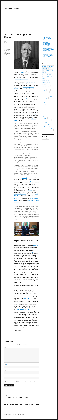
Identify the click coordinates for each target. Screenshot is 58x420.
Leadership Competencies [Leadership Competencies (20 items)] (47, 100)
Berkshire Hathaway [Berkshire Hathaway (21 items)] (46, 68)
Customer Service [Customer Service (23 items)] (46, 86)
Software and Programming (48, 55)
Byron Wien (16, 198)
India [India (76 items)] (43, 96)
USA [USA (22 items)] (43, 128)
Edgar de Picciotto (18, 71)
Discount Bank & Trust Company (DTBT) (25, 181)
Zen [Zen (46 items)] (51, 130)
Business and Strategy (47, 38)
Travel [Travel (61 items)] (43, 126)
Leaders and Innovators (47, 47)
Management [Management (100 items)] (45, 102)
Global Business (45, 42)
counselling (16, 268)
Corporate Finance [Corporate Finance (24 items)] (46, 82)
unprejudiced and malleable (22, 309)
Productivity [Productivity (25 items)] (45, 112)
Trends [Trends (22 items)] (49, 126)
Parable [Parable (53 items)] (44, 108)
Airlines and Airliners (46, 37)
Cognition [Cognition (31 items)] (44, 78)
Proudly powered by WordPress (18, 414)
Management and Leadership (48, 49)
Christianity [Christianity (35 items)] (49, 76)
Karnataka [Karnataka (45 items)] (49, 96)
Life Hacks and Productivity (48, 48)
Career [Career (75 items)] (44, 72)
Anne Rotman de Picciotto (20, 193)
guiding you (35, 245)
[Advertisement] (29, 25)
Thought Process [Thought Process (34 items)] (46, 124)
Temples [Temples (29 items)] (44, 122)
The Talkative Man (11, 9)
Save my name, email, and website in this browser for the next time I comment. (20, 381)
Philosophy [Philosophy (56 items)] (45, 110)
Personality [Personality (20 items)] (50, 108)
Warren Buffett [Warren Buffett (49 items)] (45, 130)
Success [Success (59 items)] (50, 118)
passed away (21, 72)
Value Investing (6, 54)
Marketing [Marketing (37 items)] (44, 104)
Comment (6, 347)
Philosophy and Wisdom (47, 54)
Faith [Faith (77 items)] (48, 90)
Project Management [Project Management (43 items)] (46, 114)
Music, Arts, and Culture (47, 53)
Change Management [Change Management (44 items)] (47, 74)
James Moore (6, 44)
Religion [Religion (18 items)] (44, 116)
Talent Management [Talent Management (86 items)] (46, 120)
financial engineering (31, 114)
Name (5, 364)
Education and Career (47, 39)
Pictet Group (18, 79)
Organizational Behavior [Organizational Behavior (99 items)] (47, 106)
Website (5, 375)
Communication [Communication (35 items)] (45, 80)
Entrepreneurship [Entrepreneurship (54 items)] (46, 88)
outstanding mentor (32, 252)
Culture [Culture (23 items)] (44, 84)
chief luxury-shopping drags (24, 98)
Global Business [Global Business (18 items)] (45, 92)
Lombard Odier (24, 79)
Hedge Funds (6, 52)
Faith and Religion (46, 41)
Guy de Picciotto (29, 190)
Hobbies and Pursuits (46, 44)
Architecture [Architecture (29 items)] (50, 66)
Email (5, 370)
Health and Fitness (46, 43)
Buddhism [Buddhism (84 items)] (50, 70)
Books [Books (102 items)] (44, 70)
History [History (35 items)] (50, 94)
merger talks (24, 177)
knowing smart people (28, 298)
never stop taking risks (23, 323)
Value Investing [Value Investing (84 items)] (49, 128)
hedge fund (34, 71)
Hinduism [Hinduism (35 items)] (44, 94)
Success (9, 53)
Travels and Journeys (47, 56)
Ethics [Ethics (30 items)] (44, 90)
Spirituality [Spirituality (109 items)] (50, 116)
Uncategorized (45, 57)
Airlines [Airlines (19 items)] (44, 66)
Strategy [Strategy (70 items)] (44, 118)
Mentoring (6, 53)
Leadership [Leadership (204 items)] (45, 98)
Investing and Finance (47, 45)
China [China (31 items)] (43, 76)
